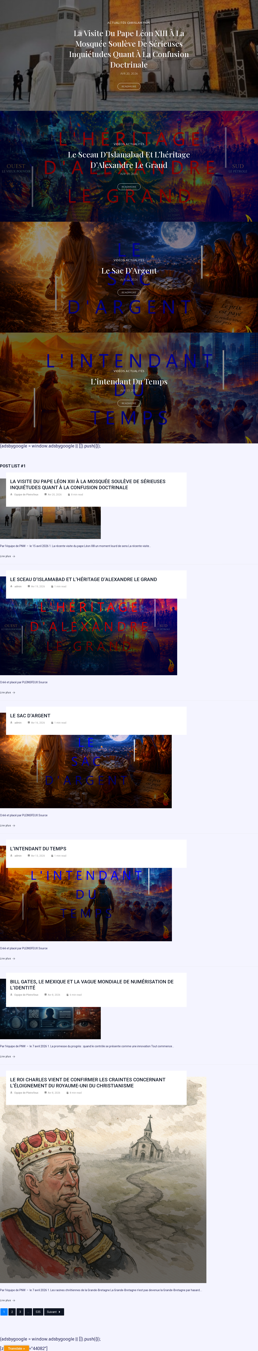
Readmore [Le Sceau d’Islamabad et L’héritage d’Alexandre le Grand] (129, 186)
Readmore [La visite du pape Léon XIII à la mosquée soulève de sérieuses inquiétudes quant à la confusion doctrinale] (129, 86)
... (28, 1312)
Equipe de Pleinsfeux (26, 494)
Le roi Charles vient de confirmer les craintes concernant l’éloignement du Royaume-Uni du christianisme (87, 1083)
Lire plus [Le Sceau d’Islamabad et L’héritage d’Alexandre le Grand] (7, 692)
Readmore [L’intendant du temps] (129, 403)
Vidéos (119, 144)
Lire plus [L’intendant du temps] (7, 958)
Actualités (116, 22)
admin (18, 586)
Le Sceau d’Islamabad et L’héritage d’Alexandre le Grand (129, 159)
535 (38, 1312)
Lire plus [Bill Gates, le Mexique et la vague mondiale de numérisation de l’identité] (7, 1056)
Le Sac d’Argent (129, 270)
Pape (147, 22)
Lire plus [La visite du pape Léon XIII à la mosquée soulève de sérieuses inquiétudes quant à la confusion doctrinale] (7, 556)
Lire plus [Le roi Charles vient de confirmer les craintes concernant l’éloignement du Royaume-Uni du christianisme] (7, 1300)
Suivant (54, 1312)
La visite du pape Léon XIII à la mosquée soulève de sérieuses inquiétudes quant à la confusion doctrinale (129, 49)
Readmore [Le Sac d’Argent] (129, 292)
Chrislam (134, 22)
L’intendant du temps (129, 381)
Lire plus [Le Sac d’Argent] (7, 825)
